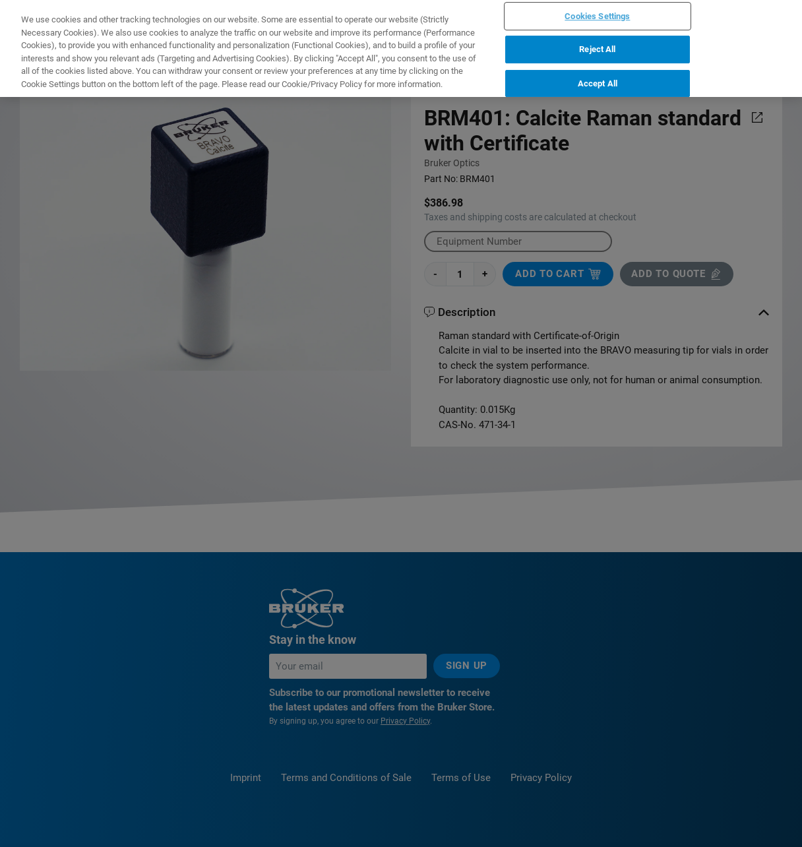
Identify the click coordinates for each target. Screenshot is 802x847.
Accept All (597, 18)
